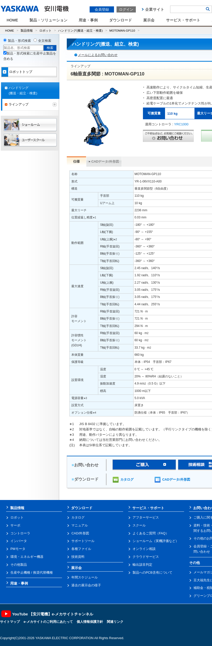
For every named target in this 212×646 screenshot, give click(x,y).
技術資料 (78, 557)
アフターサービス (146, 517)
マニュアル (79, 525)
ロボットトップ (20, 72)
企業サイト (154, 9)
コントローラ (20, 533)
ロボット (45, 30)
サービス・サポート (183, 20)
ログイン (126, 9)
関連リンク (115, 622)
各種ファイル (81, 549)
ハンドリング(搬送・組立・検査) (80, 30)
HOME (12, 20)
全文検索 (44, 41)
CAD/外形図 (80, 533)
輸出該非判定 (142, 564)
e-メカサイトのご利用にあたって (48, 622)
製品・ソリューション (48, 20)
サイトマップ (10, 622)
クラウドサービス (146, 557)
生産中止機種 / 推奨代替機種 (31, 572)
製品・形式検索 (19, 41)
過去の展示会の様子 (86, 585)
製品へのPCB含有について (152, 572)
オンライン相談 (144, 549)
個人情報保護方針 (90, 622)
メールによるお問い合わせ (98, 55)
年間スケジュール (84, 577)
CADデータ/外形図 (105, 161)
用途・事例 (88, 20)
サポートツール (82, 541)
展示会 (149, 20)
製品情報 (27, 30)
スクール (139, 525)
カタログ (127, 479)
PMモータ (17, 549)
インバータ (18, 541)
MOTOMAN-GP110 (122, 30)
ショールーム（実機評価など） (156, 541)
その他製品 (18, 564)
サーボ (15, 525)
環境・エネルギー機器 (26, 557)
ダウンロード (120, 20)
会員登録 (102, 9)
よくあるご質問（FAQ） (151, 533)
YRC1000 (181, 124)
